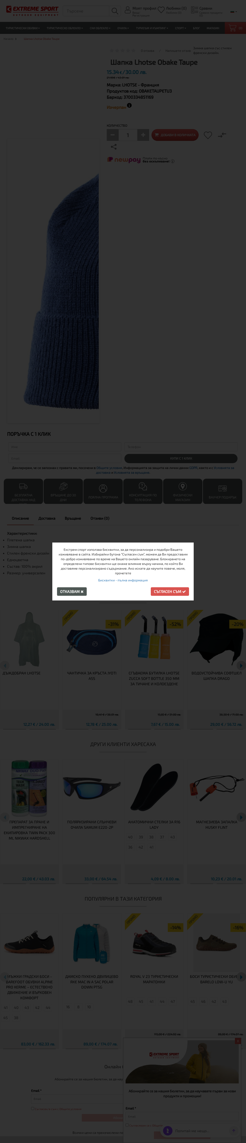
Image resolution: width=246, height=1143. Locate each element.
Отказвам (72, 591)
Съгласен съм (170, 591)
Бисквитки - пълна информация (123, 580)
